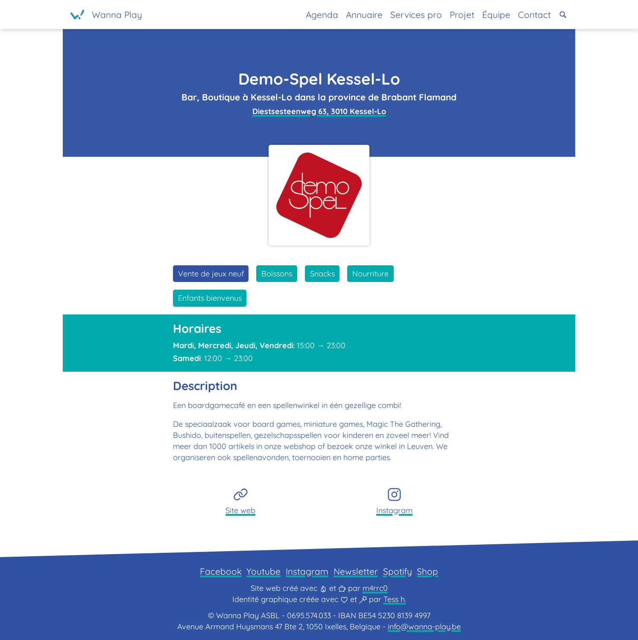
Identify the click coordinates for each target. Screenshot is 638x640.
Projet (462, 14)
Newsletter (356, 571)
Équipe (496, 14)
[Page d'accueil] (106, 14)
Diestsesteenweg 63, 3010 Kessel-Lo (319, 111)
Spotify (397, 571)
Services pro (416, 14)
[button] (563, 14)
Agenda (322, 14)
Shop (427, 571)
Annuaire (364, 14)
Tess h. (394, 599)
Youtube (263, 571)
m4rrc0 (375, 588)
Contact (534, 14)
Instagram (307, 571)
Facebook (221, 571)
